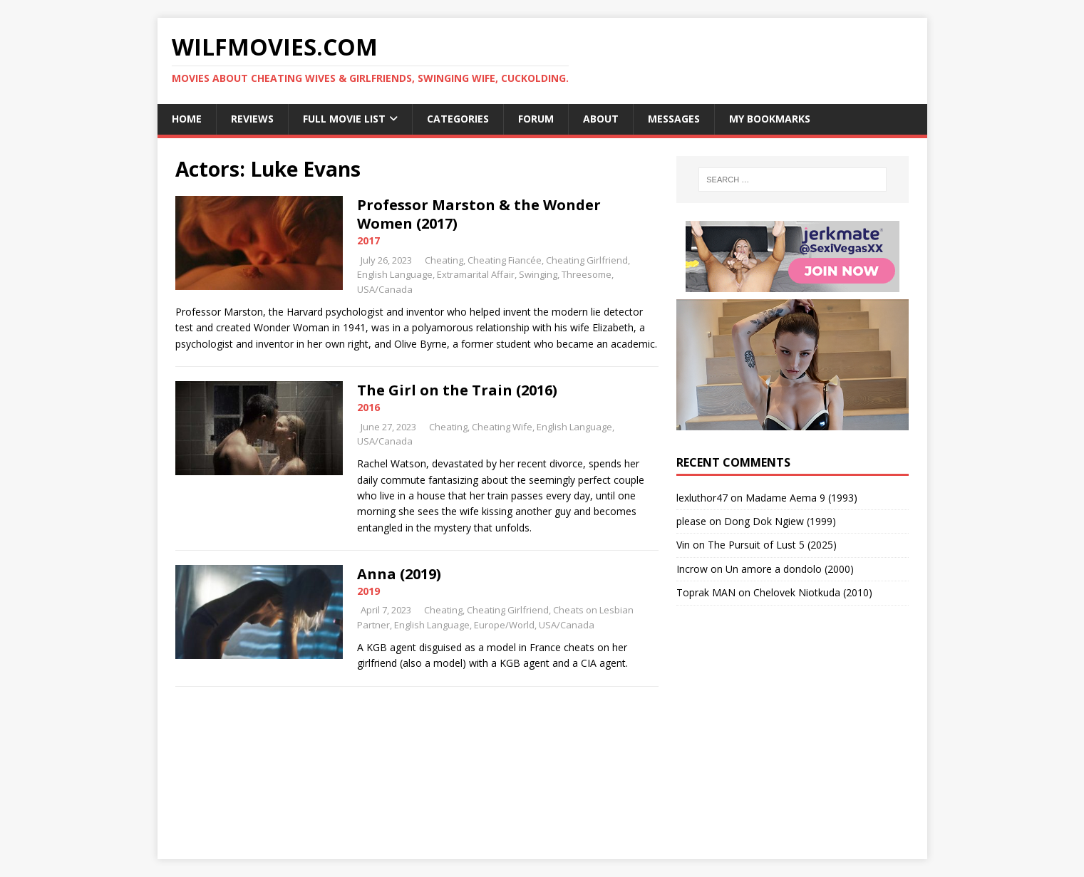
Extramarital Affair (476, 274)
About (601, 118)
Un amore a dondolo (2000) (790, 569)
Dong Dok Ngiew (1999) (780, 521)
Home (187, 118)
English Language (395, 274)
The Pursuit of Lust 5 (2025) (772, 544)
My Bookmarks (769, 118)
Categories (458, 118)
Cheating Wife (502, 426)
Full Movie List (344, 118)
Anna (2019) (399, 573)
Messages (674, 118)
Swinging (538, 274)
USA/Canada (385, 289)
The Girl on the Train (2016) (457, 390)
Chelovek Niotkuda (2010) (812, 592)
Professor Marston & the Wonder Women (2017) (479, 214)
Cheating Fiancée (505, 260)
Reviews (252, 118)
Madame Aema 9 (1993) (801, 497)
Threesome (586, 274)
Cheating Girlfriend (587, 260)
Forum (536, 118)
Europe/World (504, 624)
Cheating (444, 260)
